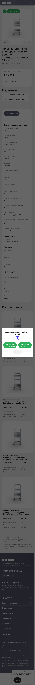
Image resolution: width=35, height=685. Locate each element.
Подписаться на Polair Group (10, 345)
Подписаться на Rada (24, 345)
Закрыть (17, 352)
